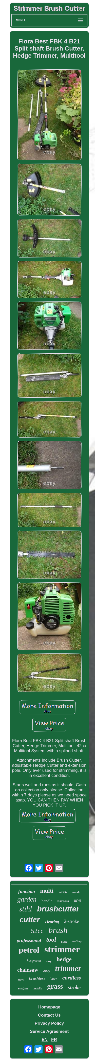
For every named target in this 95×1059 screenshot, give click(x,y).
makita (37, 988)
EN (45, 1039)
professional (29, 940)
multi (46, 891)
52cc (37, 931)
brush (57, 930)
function (26, 891)
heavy (21, 979)
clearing (52, 922)
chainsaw (27, 970)
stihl (25, 909)
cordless (71, 977)
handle (47, 901)
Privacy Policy (49, 1023)
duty (48, 961)
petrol (29, 949)
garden (26, 899)
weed (63, 891)
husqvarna (34, 960)
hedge (64, 959)
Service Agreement (49, 1031)
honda (76, 892)
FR (54, 1039)
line (77, 900)
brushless (37, 978)
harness (63, 901)
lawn (53, 979)
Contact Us (49, 1015)
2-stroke (71, 921)
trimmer (68, 968)
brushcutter (58, 909)
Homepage (49, 1007)
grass (55, 986)
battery (77, 941)
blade (64, 941)
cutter (30, 919)
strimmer (62, 949)
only (46, 971)
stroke (74, 987)
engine (23, 988)
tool (51, 939)
